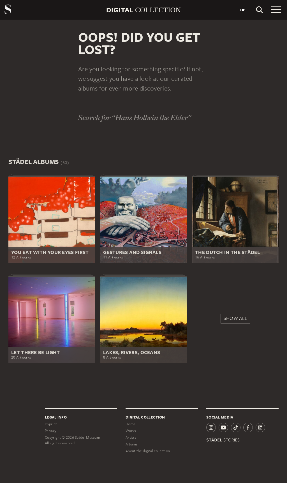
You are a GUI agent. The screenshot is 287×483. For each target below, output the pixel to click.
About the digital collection (148, 451)
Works (131, 430)
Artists (131, 437)
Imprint (51, 424)
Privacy (50, 430)
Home (130, 424)
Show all (235, 318)
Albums (132, 444)
